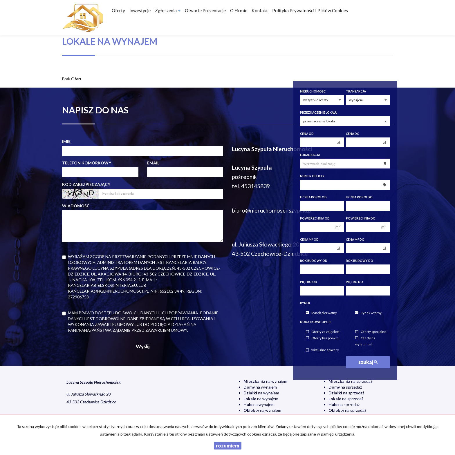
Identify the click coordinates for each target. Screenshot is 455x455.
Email (153, 162)
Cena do (353, 133)
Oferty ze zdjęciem (323, 332)
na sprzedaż (350, 381)
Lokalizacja (310, 155)
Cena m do (355, 239)
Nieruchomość (313, 91)
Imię (66, 141)
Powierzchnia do (360, 218)
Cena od (307, 133)
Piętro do (354, 282)
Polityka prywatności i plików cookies (310, 10)
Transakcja (356, 91)
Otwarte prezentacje (205, 10)
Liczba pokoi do (359, 197)
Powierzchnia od (315, 218)
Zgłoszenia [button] (167, 10)
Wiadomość (75, 205)
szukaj (368, 362)
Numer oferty (312, 176)
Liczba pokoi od (313, 197)
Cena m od (309, 239)
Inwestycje (140, 10)
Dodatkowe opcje (315, 322)
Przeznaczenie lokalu (318, 112)
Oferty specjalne (370, 332)
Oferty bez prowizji (323, 338)
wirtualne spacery (322, 350)
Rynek (305, 303)
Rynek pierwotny (321, 313)
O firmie (238, 10)
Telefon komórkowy (86, 162)
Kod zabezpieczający (86, 184)
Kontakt (260, 10)
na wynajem (265, 381)
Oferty (118, 10)
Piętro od (308, 282)
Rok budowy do (359, 260)
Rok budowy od (313, 260)
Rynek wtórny (368, 313)
